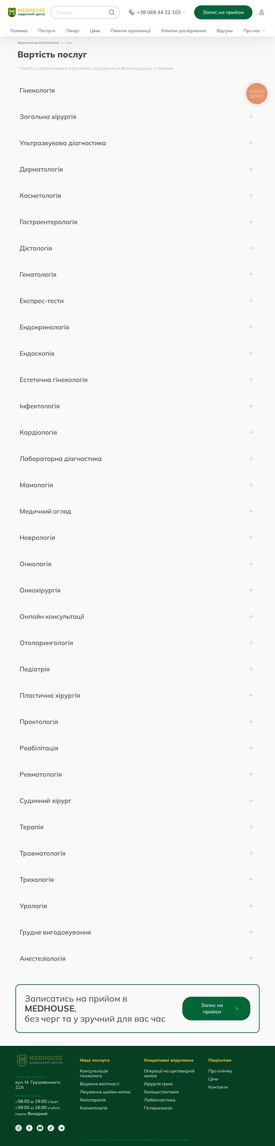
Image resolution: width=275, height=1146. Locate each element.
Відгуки (225, 30)
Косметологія (93, 1108)
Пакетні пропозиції (131, 30)
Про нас (252, 30)
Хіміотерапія (93, 1100)
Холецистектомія (161, 1091)
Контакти (218, 1087)
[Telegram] (61, 1128)
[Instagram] (18, 1128)
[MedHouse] (26, 12)
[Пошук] (111, 12)
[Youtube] (40, 1128)
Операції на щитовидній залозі (169, 1073)
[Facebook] (29, 1128)
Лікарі (72, 30)
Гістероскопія (158, 1108)
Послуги (46, 30)
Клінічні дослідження (183, 30)
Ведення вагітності (99, 1083)
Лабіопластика (159, 1100)
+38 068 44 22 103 (159, 12)
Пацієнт (262, 12)
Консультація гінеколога (94, 1073)
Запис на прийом (223, 12)
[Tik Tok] (51, 1128)
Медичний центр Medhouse (38, 43)
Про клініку (220, 1071)
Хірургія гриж (158, 1083)
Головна (18, 30)
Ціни (95, 30)
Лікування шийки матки (105, 1091)
